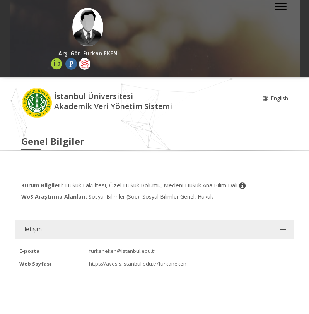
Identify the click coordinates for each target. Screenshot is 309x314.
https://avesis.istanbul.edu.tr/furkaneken (137, 263)
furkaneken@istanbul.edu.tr (122, 250)
